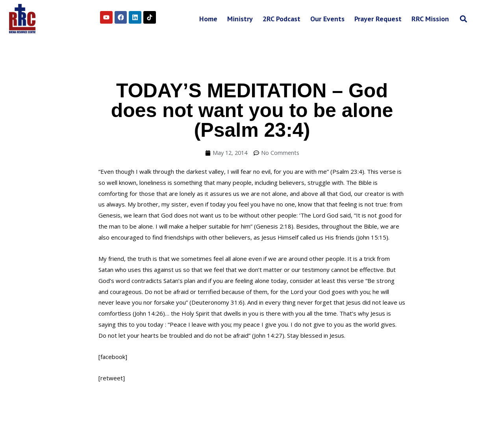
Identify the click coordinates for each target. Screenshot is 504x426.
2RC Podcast (281, 18)
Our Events (327, 18)
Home (208, 18)
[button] (463, 18)
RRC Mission (430, 18)
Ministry (240, 18)
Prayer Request (378, 18)
